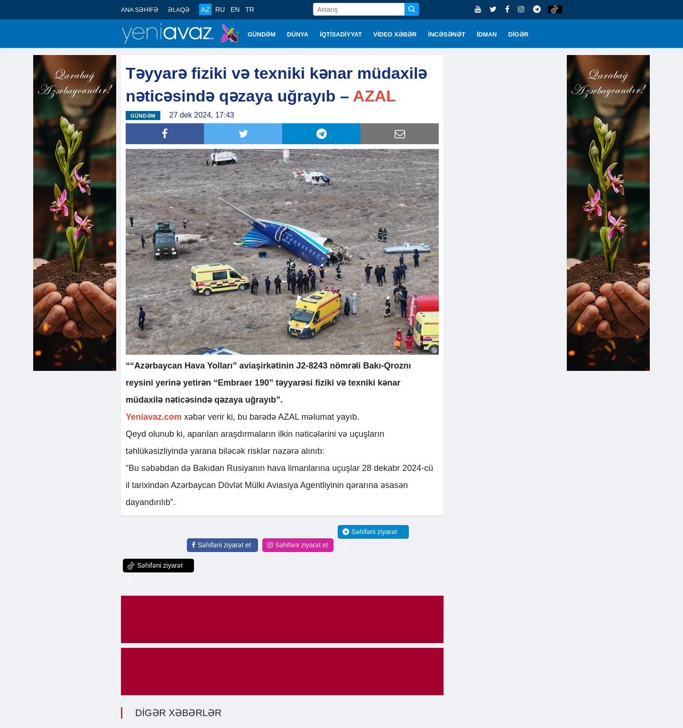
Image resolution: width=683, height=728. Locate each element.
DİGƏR (518, 34)
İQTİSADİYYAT (341, 34)
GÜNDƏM (262, 34)
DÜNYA (297, 34)
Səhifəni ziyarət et (221, 545)
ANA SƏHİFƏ (139, 9)
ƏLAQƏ (179, 9)
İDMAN (487, 34)
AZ (205, 9)
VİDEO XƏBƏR (395, 34)
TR (249, 9)
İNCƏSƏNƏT (446, 34)
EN (235, 9)
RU (220, 9)
